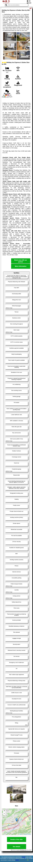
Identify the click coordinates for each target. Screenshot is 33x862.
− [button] (4, 813)
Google (23, 857)
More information (20, 266)
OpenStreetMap (27, 834)
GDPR (17, 860)
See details (16, 846)
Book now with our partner (20, 260)
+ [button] (4, 811)
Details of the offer (16, 839)
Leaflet (20, 834)
